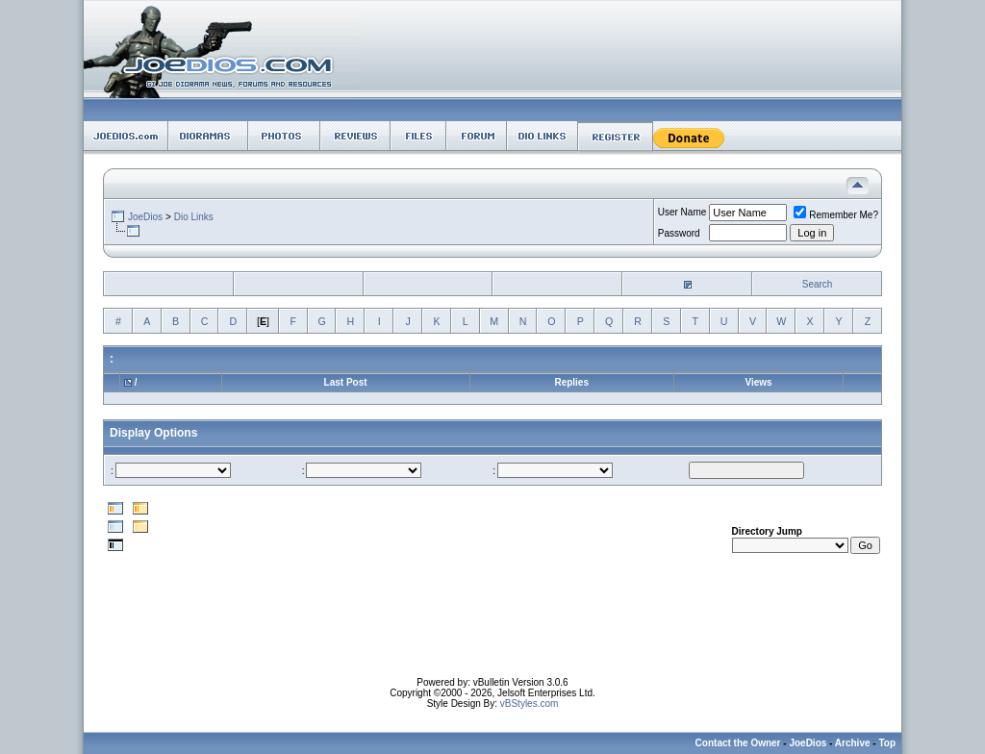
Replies (571, 382)
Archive (853, 743)
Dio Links (194, 217)
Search (817, 284)
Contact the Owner (738, 743)
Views (758, 382)
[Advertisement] (492, 634)
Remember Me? (836, 215)
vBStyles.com (529, 703)
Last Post (345, 382)
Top (887, 743)
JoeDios (145, 217)
